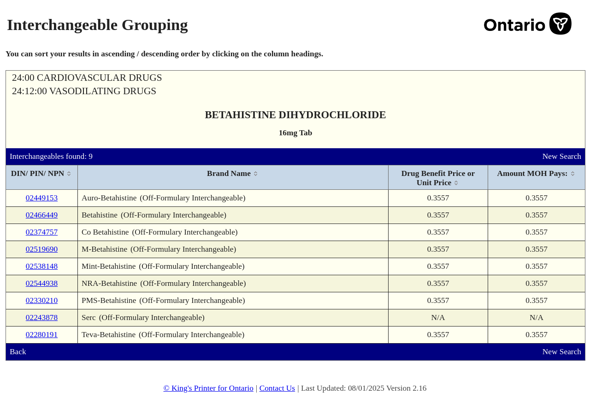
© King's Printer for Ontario (208, 388)
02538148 (42, 266)
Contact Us (277, 388)
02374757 (42, 232)
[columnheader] (42, 177)
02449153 (42, 197)
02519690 (42, 249)
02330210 (42, 300)
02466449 (42, 215)
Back (18, 351)
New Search (562, 156)
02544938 (42, 283)
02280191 (42, 334)
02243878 (42, 317)
